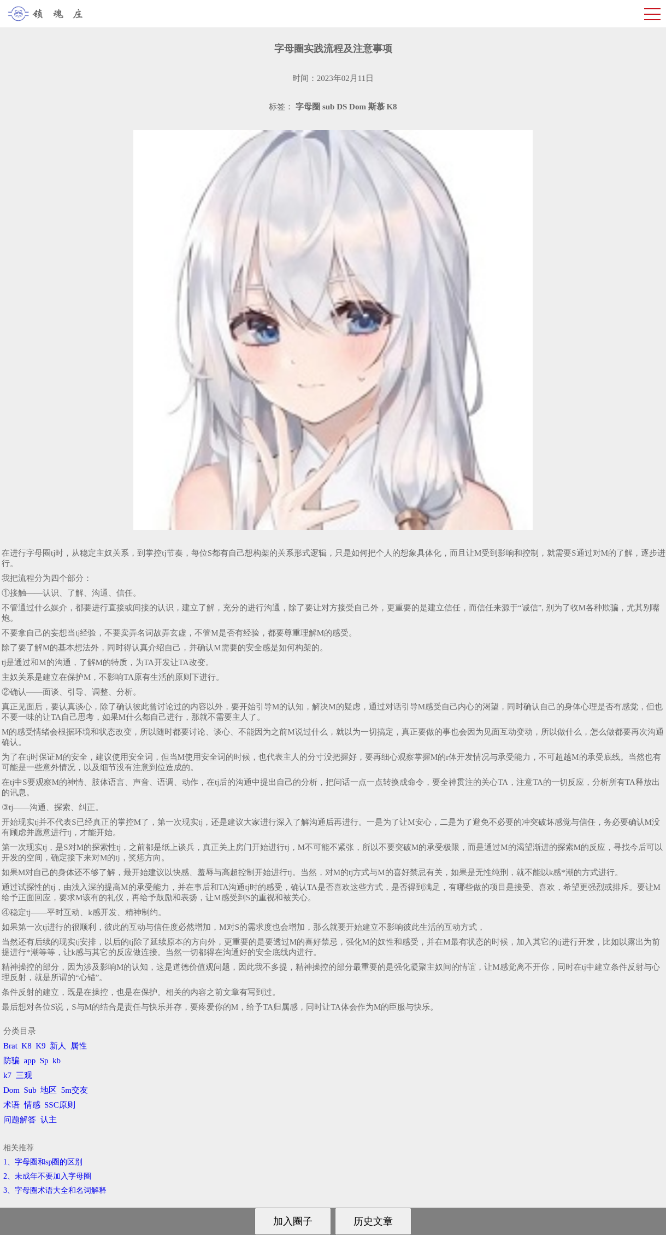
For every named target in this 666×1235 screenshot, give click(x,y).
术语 (11, 1104)
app (30, 1060)
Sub (30, 1090)
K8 (26, 1045)
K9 (40, 1045)
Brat (10, 1045)
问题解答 (19, 1119)
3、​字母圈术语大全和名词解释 (55, 1190)
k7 (7, 1075)
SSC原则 (59, 1104)
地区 (48, 1090)
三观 (24, 1075)
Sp (44, 1060)
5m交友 (74, 1090)
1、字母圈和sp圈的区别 (42, 1162)
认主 (48, 1119)
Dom (11, 1090)
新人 (58, 1045)
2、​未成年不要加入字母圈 (47, 1176)
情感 (32, 1104)
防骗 (11, 1060)
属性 (78, 1045)
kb (56, 1060)
